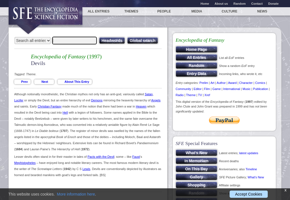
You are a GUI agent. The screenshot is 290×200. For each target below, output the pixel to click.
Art (212, 82)
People (164, 11)
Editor (198, 89)
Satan (149, 94)
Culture (229, 11)
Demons (96, 100)
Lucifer (18, 100)
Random (240, 3)
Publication (260, 89)
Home (205, 3)
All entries (98, 11)
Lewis (86, 169)
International (231, 89)
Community (183, 89)
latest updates (248, 153)
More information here (76, 194)
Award (232, 82)
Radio (180, 95)
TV (200, 95)
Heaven (141, 106)
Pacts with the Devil (101, 156)
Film (207, 89)
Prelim (204, 82)
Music (247, 89)
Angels (156, 100)
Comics (260, 82)
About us (221, 3)
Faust (136, 156)
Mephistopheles (25, 162)
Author (221, 82)
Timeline (251, 169)
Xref (207, 95)
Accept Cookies (248, 194)
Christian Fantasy (50, 106)
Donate (273, 3)
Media (196, 11)
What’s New (256, 177)
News (262, 11)
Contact (257, 3)
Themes (131, 11)
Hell (65, 112)
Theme (191, 95)
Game (216, 89)
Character (245, 82)
